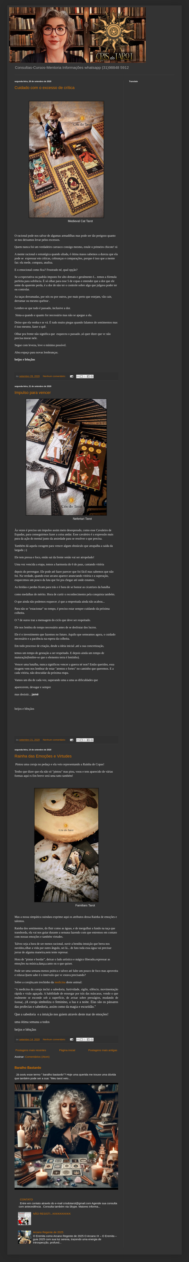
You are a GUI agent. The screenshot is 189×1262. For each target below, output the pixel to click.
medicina (60, 982)
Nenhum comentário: (54, 376)
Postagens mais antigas (102, 1050)
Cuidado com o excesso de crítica (45, 87)
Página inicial (67, 1050)
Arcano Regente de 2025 (48, 1232)
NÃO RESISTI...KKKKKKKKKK (52, 1213)
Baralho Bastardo (28, 1067)
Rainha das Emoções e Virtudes (43, 756)
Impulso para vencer (33, 392)
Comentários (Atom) (37, 1056)
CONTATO (26, 1199)
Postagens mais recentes (30, 1050)
